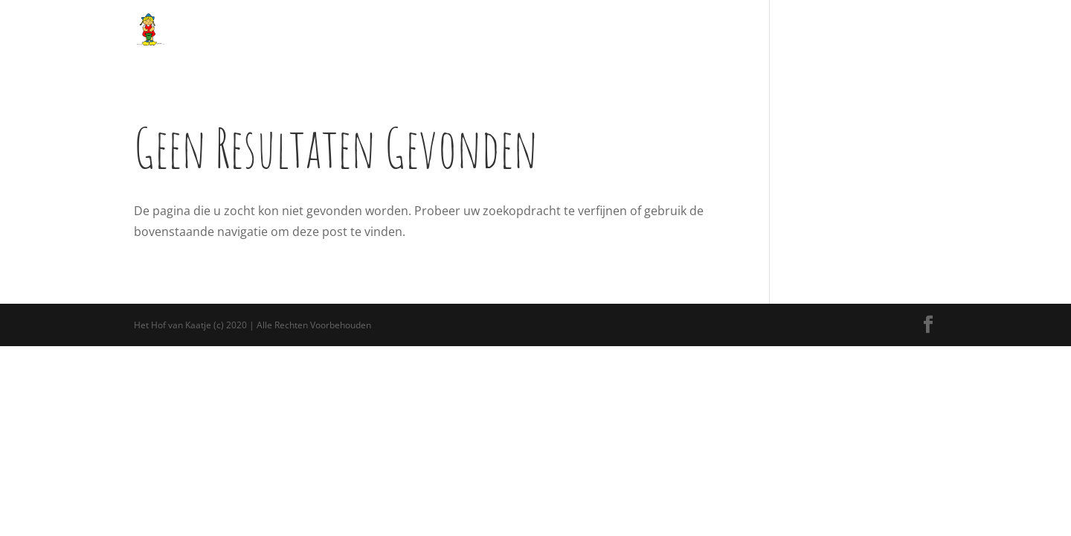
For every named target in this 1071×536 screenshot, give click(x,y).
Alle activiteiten (423, 30)
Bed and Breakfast (633, 30)
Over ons (352, 30)
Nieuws (708, 30)
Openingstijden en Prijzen (799, 30)
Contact (890, 30)
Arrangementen (525, 30)
